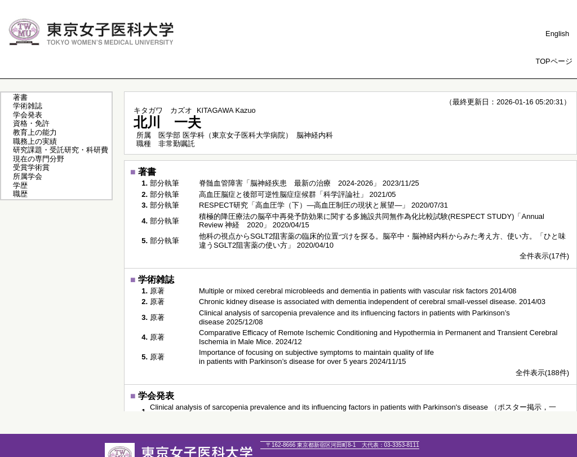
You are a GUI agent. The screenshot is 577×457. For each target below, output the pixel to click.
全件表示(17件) (544, 256)
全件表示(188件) (542, 372)
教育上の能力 (35, 132)
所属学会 (27, 176)
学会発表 (27, 115)
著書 (20, 97)
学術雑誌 (27, 106)
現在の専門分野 (38, 159)
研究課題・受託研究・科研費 (60, 150)
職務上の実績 (35, 141)
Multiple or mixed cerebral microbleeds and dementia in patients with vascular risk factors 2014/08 (358, 291)
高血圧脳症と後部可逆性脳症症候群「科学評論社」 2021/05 (297, 194)
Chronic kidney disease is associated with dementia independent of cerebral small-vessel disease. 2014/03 (372, 301)
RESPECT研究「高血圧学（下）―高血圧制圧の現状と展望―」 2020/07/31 (323, 205)
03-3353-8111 (390, 445)
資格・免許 (31, 123)
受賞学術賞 (31, 167)
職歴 (20, 194)
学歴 (20, 185)
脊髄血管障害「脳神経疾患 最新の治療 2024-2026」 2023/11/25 (309, 183)
